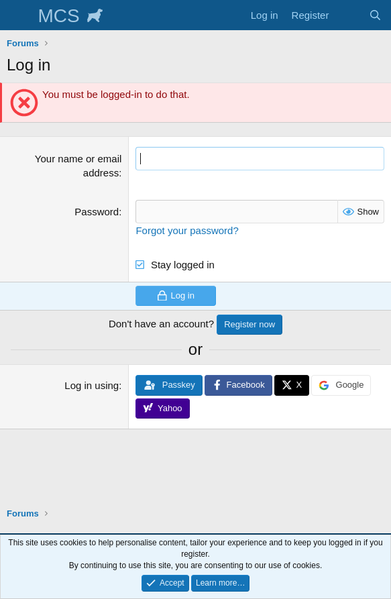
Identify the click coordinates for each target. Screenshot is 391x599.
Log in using (91, 385)
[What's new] (348, 15)
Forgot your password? (186, 230)
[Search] (375, 15)
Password (96, 211)
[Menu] (18, 15)
